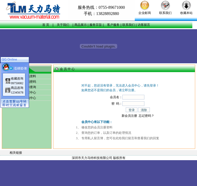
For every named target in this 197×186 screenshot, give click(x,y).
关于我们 (63, 25)
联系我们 (165, 13)
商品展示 (80, 25)
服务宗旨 (95, 25)
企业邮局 (144, 13)
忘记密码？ (146, 116)
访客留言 (144, 25)
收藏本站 (186, 13)
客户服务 (113, 25)
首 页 (45, 25)
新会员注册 (129, 116)
